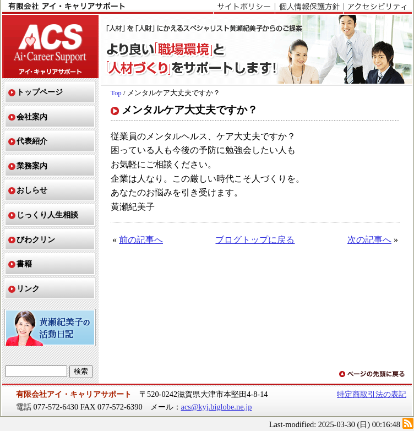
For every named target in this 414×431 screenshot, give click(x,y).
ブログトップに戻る (255, 239)
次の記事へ (369, 239)
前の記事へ (141, 239)
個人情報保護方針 (309, 7)
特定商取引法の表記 (371, 394)
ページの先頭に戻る (373, 374)
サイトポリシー (244, 7)
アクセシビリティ (377, 7)
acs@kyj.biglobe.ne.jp (216, 406)
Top (116, 93)
